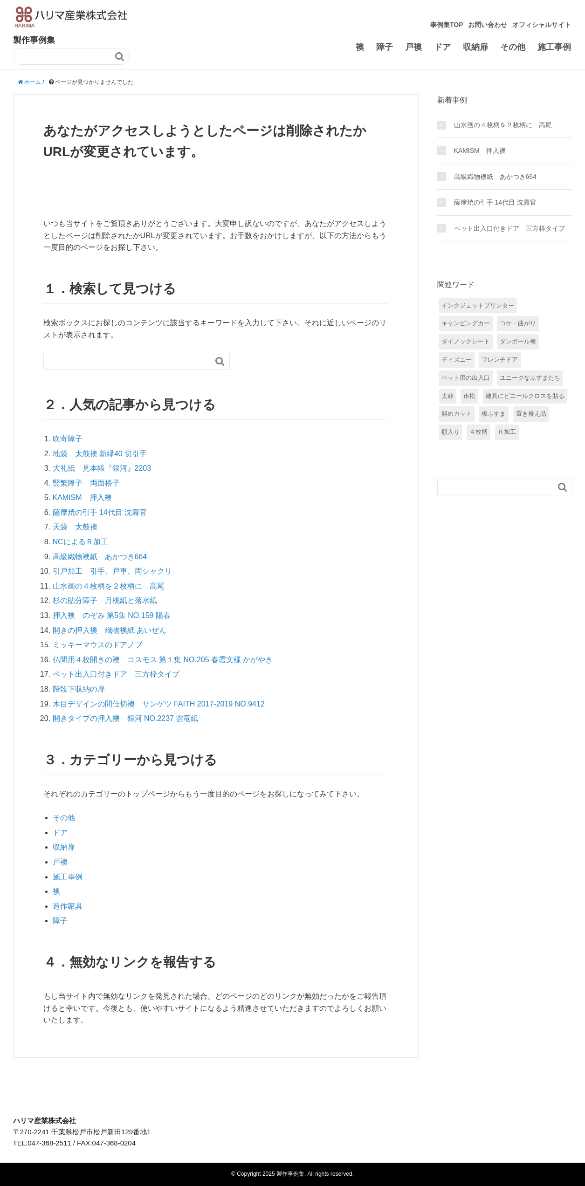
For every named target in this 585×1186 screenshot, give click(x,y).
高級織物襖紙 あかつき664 (100, 557)
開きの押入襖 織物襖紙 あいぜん (109, 630)
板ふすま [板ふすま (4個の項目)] (494, 413)
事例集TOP (446, 24)
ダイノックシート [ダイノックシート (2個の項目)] (465, 341)
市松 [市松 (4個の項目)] (469, 395)
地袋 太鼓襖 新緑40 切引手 (100, 454)
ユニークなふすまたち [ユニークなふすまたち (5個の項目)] (530, 377)
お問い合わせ (487, 24)
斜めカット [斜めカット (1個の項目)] (456, 413)
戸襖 (413, 47)
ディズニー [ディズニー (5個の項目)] (456, 359)
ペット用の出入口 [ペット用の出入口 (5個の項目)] (465, 377)
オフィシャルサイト (541, 24)
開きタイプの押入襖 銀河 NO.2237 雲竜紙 (126, 718)
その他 (512, 47)
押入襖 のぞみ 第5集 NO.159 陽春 (112, 615)
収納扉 (475, 47)
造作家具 (68, 906)
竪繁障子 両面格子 (86, 483)
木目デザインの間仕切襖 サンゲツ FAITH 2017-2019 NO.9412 (159, 704)
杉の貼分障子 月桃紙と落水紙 (105, 600)
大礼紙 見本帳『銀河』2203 (102, 468)
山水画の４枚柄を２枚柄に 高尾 (109, 586)
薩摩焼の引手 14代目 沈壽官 (100, 512)
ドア (442, 47)
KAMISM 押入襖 (82, 497)
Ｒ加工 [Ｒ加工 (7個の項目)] (507, 431)
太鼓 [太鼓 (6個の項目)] (447, 395)
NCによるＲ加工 (80, 542)
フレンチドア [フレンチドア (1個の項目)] (500, 359)
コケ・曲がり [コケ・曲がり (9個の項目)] (518, 323)
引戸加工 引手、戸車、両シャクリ (112, 571)
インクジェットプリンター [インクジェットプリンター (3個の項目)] (477, 305)
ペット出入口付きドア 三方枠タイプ (116, 674)
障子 (384, 47)
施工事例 (554, 47)
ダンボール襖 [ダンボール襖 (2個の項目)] (518, 341)
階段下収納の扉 (79, 689)
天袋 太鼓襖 (75, 527)
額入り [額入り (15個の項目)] (450, 431)
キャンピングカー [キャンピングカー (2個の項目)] (465, 323)
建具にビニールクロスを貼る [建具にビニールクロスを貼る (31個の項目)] (525, 395)
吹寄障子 (68, 439)
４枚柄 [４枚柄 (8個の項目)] (478, 431)
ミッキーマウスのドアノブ (97, 645)
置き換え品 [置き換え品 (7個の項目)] (531, 413)
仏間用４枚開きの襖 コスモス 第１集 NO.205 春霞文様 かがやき (163, 660)
